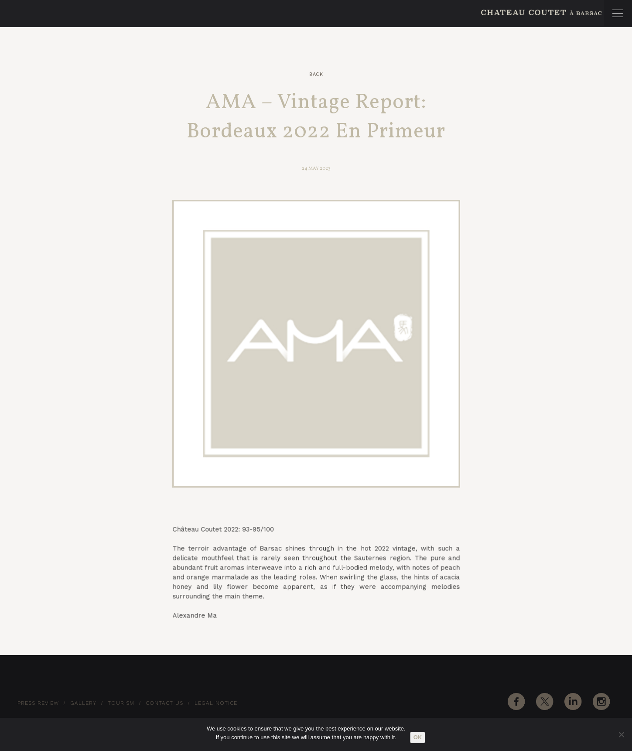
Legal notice (216, 703)
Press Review (38, 703)
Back (316, 74)
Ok (417, 737)
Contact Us (164, 703)
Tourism (121, 703)
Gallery (83, 703)
